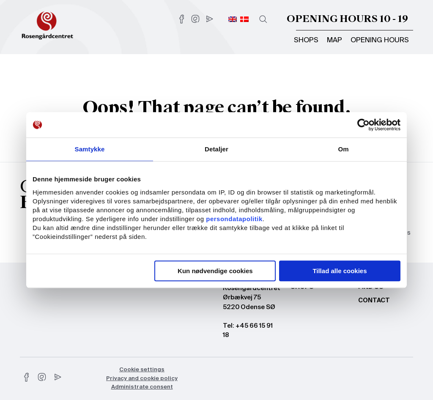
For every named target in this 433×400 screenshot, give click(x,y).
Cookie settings (141, 370)
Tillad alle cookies (339, 270)
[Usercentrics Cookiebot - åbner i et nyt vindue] (363, 124)
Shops (306, 40)
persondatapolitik (234, 218)
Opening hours (380, 40)
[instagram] (42, 377)
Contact (374, 301)
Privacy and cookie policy (142, 378)
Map (334, 40)
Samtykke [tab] (90, 149)
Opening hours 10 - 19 (347, 19)
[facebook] (26, 377)
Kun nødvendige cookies (215, 270)
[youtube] (57, 377)
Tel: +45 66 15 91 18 (248, 330)
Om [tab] (343, 149)
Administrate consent (142, 387)
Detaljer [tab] (216, 149)
